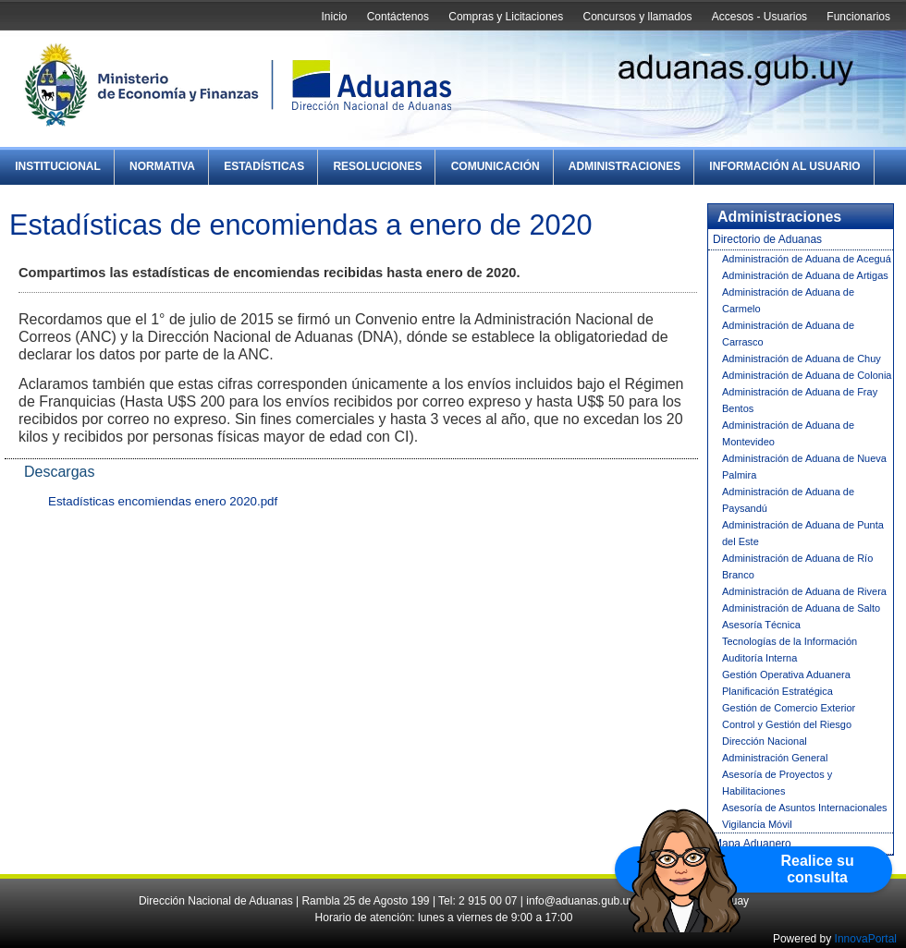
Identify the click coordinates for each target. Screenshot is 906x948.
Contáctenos (398, 16)
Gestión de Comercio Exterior (788, 707)
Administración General (774, 757)
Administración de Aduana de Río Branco (797, 566)
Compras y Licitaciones (505, 16)
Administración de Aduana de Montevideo (788, 433)
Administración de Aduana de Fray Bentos (799, 400)
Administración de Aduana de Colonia (806, 375)
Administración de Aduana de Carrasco (788, 333)
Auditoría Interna (759, 657)
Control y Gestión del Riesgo (786, 724)
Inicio (334, 16)
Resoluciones (377, 166)
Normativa (162, 166)
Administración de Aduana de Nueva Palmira (804, 466)
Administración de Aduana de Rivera (804, 591)
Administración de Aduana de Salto (801, 608)
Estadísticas (264, 166)
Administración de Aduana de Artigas (805, 275)
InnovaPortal (866, 938)
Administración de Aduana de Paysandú (788, 500)
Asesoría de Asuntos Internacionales (805, 807)
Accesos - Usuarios (759, 16)
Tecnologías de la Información (789, 641)
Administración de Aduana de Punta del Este (803, 533)
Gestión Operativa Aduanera (786, 674)
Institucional (58, 166)
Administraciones (624, 166)
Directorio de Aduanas (767, 239)
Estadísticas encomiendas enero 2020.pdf (162, 501)
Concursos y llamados (637, 16)
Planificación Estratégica (777, 691)
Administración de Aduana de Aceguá (806, 258)
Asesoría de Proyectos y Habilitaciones (777, 782)
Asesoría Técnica (761, 624)
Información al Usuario (784, 166)
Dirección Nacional (764, 741)
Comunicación (495, 166)
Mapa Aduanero (752, 843)
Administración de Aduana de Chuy (801, 358)
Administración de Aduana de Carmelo (788, 300)
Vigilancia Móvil (757, 824)
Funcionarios (858, 16)
